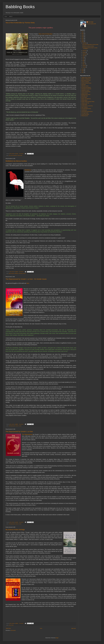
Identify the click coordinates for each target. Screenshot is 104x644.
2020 (83, 33)
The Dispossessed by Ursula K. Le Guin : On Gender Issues (26, 279)
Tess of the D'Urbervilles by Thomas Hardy (20, 23)
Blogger (57, 637)
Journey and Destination (85, 91)
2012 (83, 72)
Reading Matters (84, 100)
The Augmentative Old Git (86, 108)
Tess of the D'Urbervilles (45, 34)
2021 (83, 31)
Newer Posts (8, 628)
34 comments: (21, 424)
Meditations (28, 170)
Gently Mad (83, 84)
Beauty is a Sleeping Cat (85, 78)
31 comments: (21, 153)
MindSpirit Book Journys (85, 94)
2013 (83, 70)
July (83, 57)
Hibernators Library (84, 85)
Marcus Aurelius (11, 273)
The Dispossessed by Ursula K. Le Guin (19, 431)
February (84, 65)
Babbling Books (20, 6)
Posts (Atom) (13, 630)
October (84, 52)
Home (5, 16)
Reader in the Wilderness (86, 98)
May (83, 60)
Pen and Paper (84, 97)
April (83, 62)
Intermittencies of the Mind (86, 88)
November (85, 50)
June (84, 58)
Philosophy (20, 273)
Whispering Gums (84, 115)
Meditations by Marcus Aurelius (16, 161)
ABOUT (10, 16)
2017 (83, 38)
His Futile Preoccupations (86, 87)
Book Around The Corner (86, 80)
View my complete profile (91, 23)
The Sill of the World (85, 114)
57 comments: (21, 623)
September (85, 54)
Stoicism (24, 273)
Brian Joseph (90, 21)
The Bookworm (84, 110)
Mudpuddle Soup (84, 95)
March (84, 63)
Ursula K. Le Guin (18, 425)
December (85, 43)
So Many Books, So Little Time (87, 105)
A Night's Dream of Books (86, 77)
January (84, 67)
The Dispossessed (12, 425)
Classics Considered (85, 81)
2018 (83, 36)
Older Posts (73, 628)
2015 (83, 41)
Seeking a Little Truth (85, 103)
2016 (83, 40)
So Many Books (84, 104)
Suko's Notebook (84, 107)
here (28, 283)
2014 (83, 69)
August (84, 55)
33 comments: (21, 271)
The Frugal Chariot (84, 112)
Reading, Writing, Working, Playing (87, 101)
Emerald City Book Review (86, 83)
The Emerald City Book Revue (87, 111)
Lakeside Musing (84, 93)
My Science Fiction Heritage (15, 529)
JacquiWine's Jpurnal (85, 90)
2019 (83, 35)
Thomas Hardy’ (19, 155)
